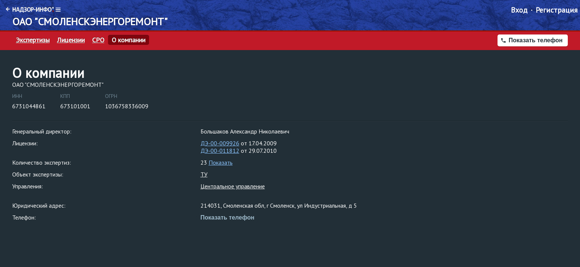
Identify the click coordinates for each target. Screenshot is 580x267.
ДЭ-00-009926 (219, 143)
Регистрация (556, 10)
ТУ (204, 174)
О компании (128, 40)
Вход (519, 10)
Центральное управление (232, 186)
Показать (221, 162)
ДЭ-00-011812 (219, 150)
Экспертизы (33, 40)
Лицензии (71, 40)
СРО (98, 40)
